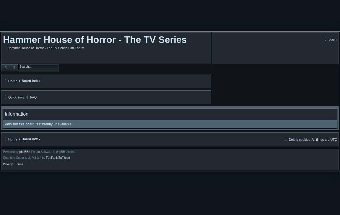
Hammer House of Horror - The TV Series (95, 39)
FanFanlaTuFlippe (58, 157)
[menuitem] (329, 39)
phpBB (23, 152)
